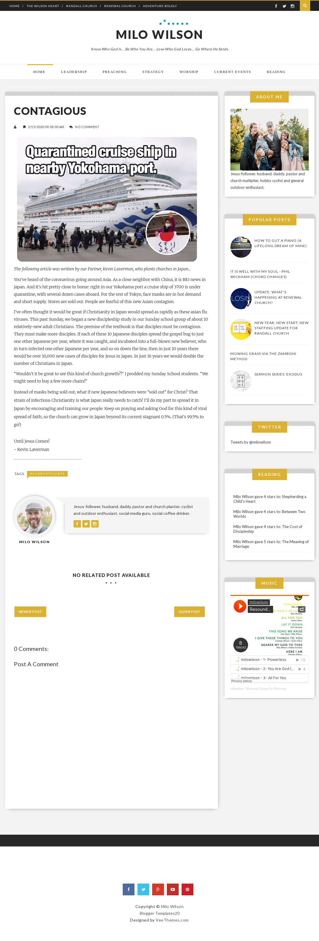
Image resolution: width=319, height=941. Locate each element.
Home (14, 6)
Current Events (232, 72)
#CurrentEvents (47, 473)
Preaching (115, 72)
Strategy (153, 72)
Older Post (189, 611)
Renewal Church (120, 6)
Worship (189, 72)
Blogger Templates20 (160, 913)
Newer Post (30, 611)
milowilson (237, 688)
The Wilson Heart (43, 6)
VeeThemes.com (172, 919)
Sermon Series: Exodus (278, 374)
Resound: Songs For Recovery (266, 688)
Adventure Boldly (160, 6)
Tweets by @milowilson (250, 442)
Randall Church (81, 6)
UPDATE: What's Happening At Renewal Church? (278, 297)
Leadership (74, 72)
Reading (276, 72)
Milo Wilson (159, 34)
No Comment (87, 127)
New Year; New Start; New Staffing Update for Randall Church (282, 327)
